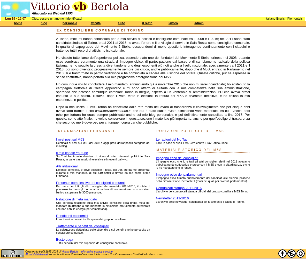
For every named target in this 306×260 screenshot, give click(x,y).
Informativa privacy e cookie (97, 251)
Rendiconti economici (72, 216)
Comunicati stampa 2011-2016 (179, 188)
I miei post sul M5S (70, 139)
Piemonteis (295, 18)
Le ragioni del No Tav (171, 139)
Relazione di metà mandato (76, 199)
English (281, 18)
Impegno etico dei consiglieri (177, 158)
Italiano (270, 18)
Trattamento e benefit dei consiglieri (82, 226)
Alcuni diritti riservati (36, 254)
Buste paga (64, 239)
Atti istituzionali (67, 166)
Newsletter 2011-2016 (172, 198)
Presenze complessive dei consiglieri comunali (90, 183)
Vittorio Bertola (70, 251)
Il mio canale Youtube (72, 153)
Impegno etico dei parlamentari (179, 174)
